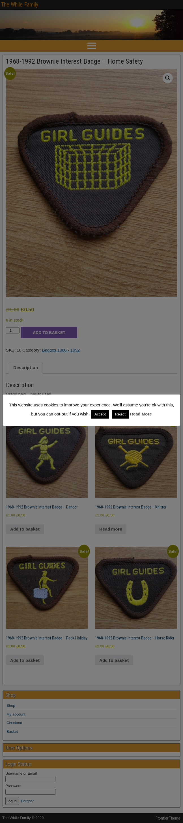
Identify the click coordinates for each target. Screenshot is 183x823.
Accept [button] (100, 414)
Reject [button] (120, 414)
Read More (141, 414)
